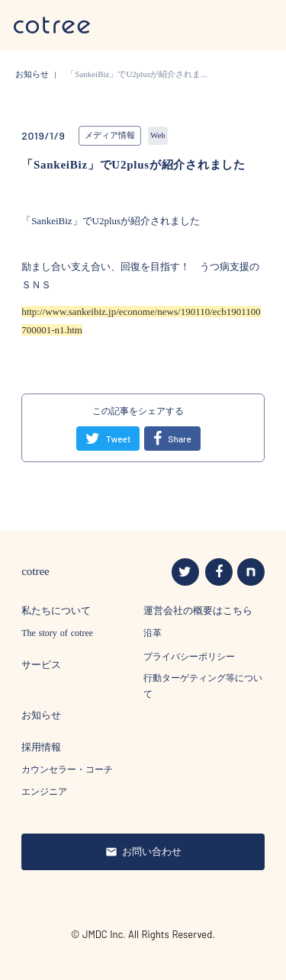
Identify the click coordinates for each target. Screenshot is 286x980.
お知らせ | (38, 74)
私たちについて (56, 610)
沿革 (152, 633)
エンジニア (44, 791)
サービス (41, 664)
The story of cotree (57, 633)
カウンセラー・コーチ (67, 769)
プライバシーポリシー (189, 656)
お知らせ (41, 715)
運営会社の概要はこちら (197, 610)
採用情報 (41, 747)
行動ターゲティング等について (202, 686)
